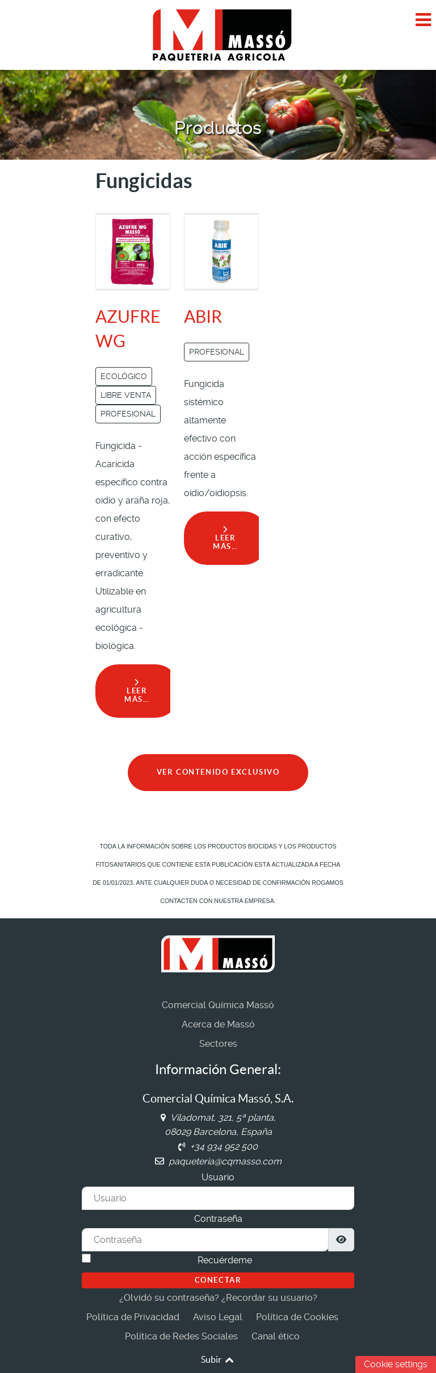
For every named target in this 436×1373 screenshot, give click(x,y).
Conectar (218, 1280)
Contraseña (218, 1218)
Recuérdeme (225, 1260)
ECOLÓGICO (123, 376)
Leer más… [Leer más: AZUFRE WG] (136, 691)
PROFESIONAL (128, 413)
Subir (218, 1359)
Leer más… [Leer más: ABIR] (225, 538)
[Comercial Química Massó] (218, 34)
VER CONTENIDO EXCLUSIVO (218, 772)
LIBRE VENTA (125, 395)
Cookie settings (395, 1364)
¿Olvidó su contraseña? (169, 1297)
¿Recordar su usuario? (269, 1297)
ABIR (203, 316)
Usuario (218, 1177)
